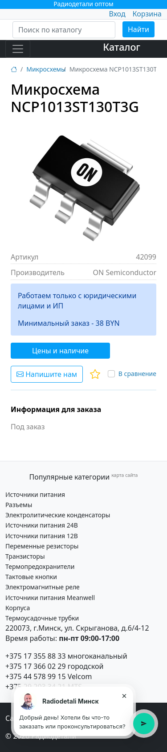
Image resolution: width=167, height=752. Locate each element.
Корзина (147, 14)
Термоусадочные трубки (42, 618)
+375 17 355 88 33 (35, 656)
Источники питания (35, 494)
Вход (117, 14)
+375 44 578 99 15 (35, 676)
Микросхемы (46, 69)
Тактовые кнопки (31, 576)
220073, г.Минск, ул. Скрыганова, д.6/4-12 (77, 628)
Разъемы (18, 504)
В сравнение (137, 373)
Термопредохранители (39, 566)
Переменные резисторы (41, 546)
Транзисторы (25, 556)
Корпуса (17, 608)
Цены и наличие (60, 351)
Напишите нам (46, 374)
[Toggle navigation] (17, 49)
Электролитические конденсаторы (57, 515)
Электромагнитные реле (42, 587)
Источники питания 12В (41, 536)
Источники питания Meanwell (50, 597)
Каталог (121, 46)
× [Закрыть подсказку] (124, 695)
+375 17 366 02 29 (35, 666)
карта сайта (124, 475)
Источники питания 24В (41, 525)
